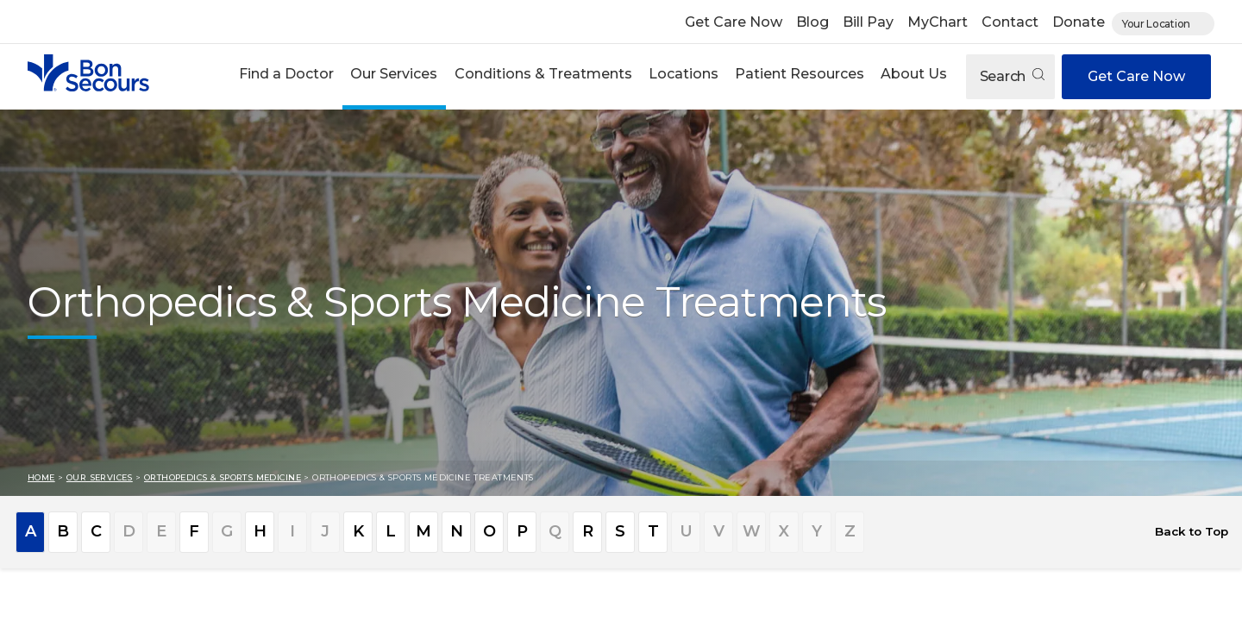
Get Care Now (733, 22)
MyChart (937, 22)
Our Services (393, 74)
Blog (812, 22)
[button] (286, 76)
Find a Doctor (286, 74)
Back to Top (1191, 531)
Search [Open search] (1012, 76)
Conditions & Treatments (543, 74)
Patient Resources (799, 74)
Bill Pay (868, 22)
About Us (914, 74)
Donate (1078, 22)
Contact (1010, 22)
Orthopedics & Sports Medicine (222, 477)
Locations (683, 74)
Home (41, 477)
